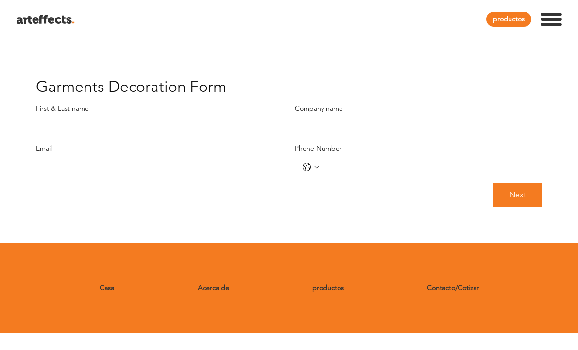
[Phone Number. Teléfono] (428, 167)
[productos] (508, 19)
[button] (551, 19)
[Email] (156, 167)
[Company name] (415, 128)
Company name (319, 108)
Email (44, 148)
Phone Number (318, 148)
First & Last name (62, 108)
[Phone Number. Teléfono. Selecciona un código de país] (311, 167)
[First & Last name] (156, 128)
